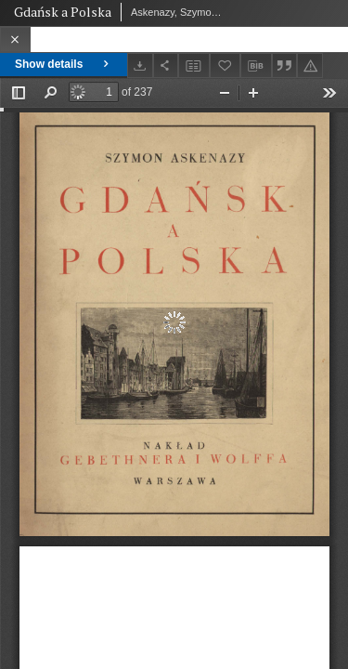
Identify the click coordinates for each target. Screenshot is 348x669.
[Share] (166, 65)
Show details (63, 64)
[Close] (15, 39)
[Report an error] (310, 65)
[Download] (140, 65)
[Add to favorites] (225, 65)
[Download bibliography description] (256, 66)
